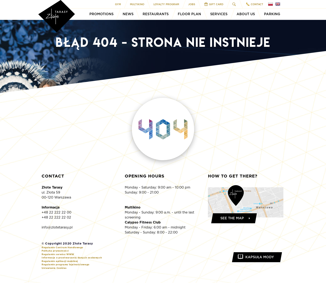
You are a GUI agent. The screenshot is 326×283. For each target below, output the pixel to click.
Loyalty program (166, 4)
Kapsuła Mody (259, 257)
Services (218, 14)
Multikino (137, 4)
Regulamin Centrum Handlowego (62, 247)
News (128, 14)
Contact (254, 4)
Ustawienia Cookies (54, 268)
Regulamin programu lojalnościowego (65, 264)
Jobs (191, 4)
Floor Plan (189, 14)
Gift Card (213, 4)
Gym (118, 4)
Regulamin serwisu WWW (58, 254)
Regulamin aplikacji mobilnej (60, 261)
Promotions (101, 14)
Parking (272, 14)
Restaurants (156, 14)
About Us (246, 14)
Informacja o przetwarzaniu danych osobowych (72, 257)
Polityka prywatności (55, 250)
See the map (232, 218)
